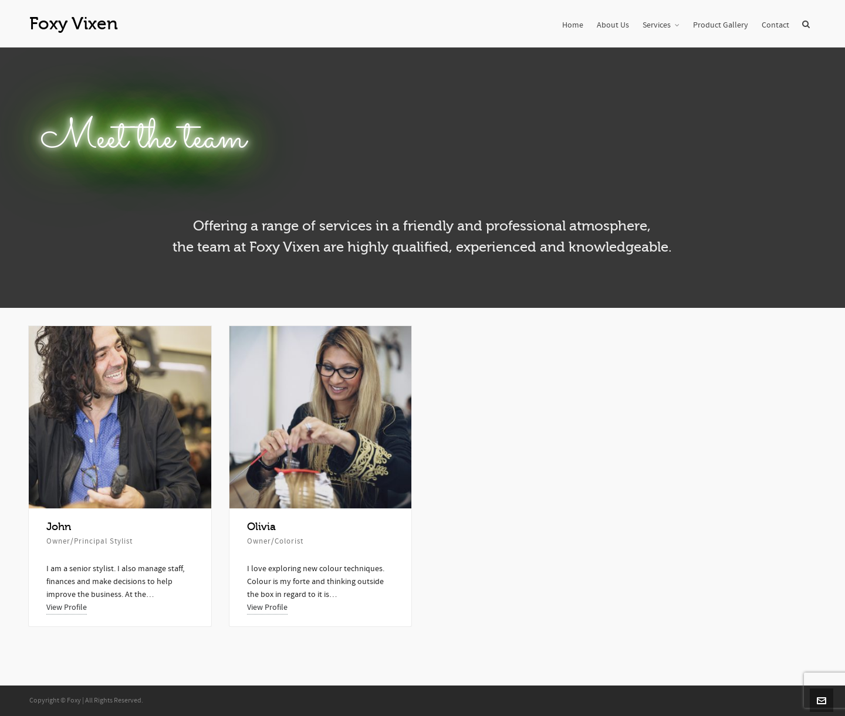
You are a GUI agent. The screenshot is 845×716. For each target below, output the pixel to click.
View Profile (66, 607)
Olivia (261, 526)
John (58, 526)
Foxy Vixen (73, 23)
